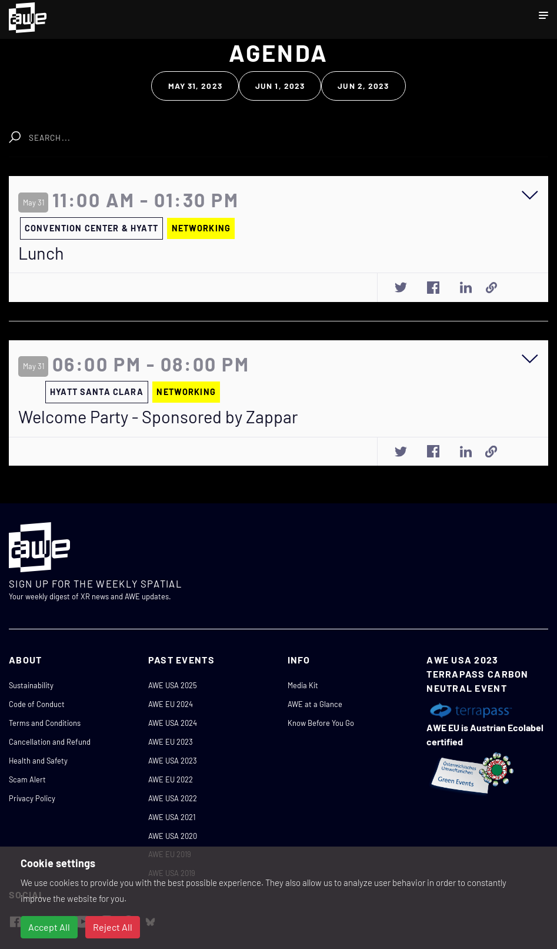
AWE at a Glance (315, 704)
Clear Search (188, 131)
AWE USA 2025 (172, 685)
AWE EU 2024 (170, 704)
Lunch (41, 253)
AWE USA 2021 (171, 817)
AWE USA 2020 (172, 836)
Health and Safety (38, 760)
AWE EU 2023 (170, 741)
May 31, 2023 (195, 86)
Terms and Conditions (45, 723)
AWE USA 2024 (172, 723)
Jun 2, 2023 (363, 86)
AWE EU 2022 (170, 779)
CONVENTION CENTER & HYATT (91, 228)
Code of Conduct (37, 704)
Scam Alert (27, 779)
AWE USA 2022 (172, 798)
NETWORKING (201, 228)
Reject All (112, 927)
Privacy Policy (32, 798)
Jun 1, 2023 (280, 86)
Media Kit (303, 685)
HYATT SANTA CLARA (97, 392)
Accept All (49, 927)
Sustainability (31, 685)
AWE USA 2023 (172, 760)
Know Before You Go (321, 723)
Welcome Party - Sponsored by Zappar (158, 417)
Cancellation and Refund (50, 741)
